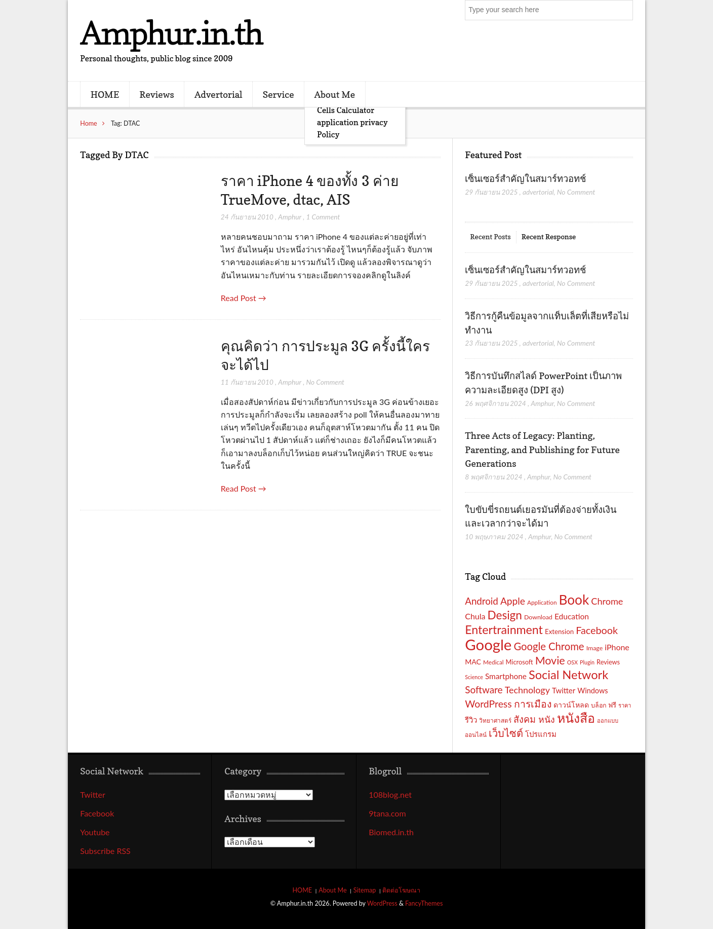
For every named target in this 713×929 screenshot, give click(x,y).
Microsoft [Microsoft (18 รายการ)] (519, 662)
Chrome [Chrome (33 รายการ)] (607, 601)
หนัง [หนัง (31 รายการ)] (546, 719)
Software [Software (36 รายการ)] (483, 689)
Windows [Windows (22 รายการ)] (592, 690)
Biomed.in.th (391, 832)
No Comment (325, 382)
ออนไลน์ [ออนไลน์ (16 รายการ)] (476, 734)
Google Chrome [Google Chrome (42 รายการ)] (548, 646)
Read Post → (243, 298)
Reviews (156, 94)
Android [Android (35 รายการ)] (481, 601)
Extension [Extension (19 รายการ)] (559, 631)
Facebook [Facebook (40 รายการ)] (597, 630)
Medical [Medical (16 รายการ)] (493, 661)
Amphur (289, 216)
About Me (334, 94)
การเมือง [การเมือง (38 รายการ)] (532, 704)
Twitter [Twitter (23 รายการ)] (563, 690)
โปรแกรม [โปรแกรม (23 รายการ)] (541, 733)
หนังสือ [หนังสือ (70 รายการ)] (576, 717)
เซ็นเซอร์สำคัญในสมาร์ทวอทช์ (526, 178)
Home (88, 123)
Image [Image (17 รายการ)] (594, 648)
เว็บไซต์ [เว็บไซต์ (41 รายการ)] (506, 733)
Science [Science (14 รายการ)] (474, 677)
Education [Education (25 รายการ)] (571, 616)
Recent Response (549, 236)
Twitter (92, 794)
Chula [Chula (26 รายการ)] (475, 616)
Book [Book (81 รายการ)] (574, 599)
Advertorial (218, 94)
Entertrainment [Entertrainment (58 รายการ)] (504, 629)
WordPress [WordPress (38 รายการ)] (488, 704)
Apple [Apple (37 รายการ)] (512, 601)
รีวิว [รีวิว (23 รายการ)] (471, 719)
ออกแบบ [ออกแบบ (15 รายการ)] (607, 720)
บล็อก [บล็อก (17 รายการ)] (598, 705)
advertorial (538, 192)
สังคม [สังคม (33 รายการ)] (524, 719)
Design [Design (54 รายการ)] (505, 615)
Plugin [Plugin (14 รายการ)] (587, 662)
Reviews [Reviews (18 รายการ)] (608, 662)
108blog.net (390, 794)
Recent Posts (490, 236)
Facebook (97, 813)
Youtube (94, 832)
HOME (105, 94)
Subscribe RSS (105, 851)
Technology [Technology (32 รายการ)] (527, 689)
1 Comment (323, 216)
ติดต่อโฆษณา (401, 890)
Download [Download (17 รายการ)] (538, 617)
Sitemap (364, 890)
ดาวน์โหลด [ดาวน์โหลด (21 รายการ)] (571, 704)
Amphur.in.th (171, 32)
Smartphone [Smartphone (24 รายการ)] (506, 676)
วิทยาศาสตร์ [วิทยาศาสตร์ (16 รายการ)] (495, 720)
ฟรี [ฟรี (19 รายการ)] (612, 705)
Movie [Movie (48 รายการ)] (550, 660)
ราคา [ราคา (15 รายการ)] (624, 705)
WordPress (382, 903)
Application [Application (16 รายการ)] (542, 602)
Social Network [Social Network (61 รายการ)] (568, 674)
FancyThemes (424, 903)
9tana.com (387, 813)
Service (278, 94)
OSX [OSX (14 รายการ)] (572, 662)
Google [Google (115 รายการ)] (488, 644)
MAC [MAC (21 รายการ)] (473, 661)
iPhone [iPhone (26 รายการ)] (617, 647)
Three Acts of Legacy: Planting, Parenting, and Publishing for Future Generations (542, 449)
